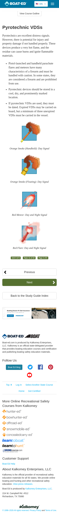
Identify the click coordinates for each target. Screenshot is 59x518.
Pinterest (50, 367)
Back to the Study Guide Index (29, 295)
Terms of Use (50, 510)
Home (21, 391)
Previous (29, 272)
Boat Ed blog (14, 367)
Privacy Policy (35, 510)
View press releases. (23, 484)
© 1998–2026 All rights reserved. (15, 510)
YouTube (29, 375)
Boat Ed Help (8, 464)
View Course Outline (29, 13)
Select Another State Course (39, 385)
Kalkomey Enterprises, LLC (38, 488)
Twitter (30, 367)
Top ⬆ (9, 385)
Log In (19, 385)
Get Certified (34, 391)
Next (29, 282)
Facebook (40, 367)
